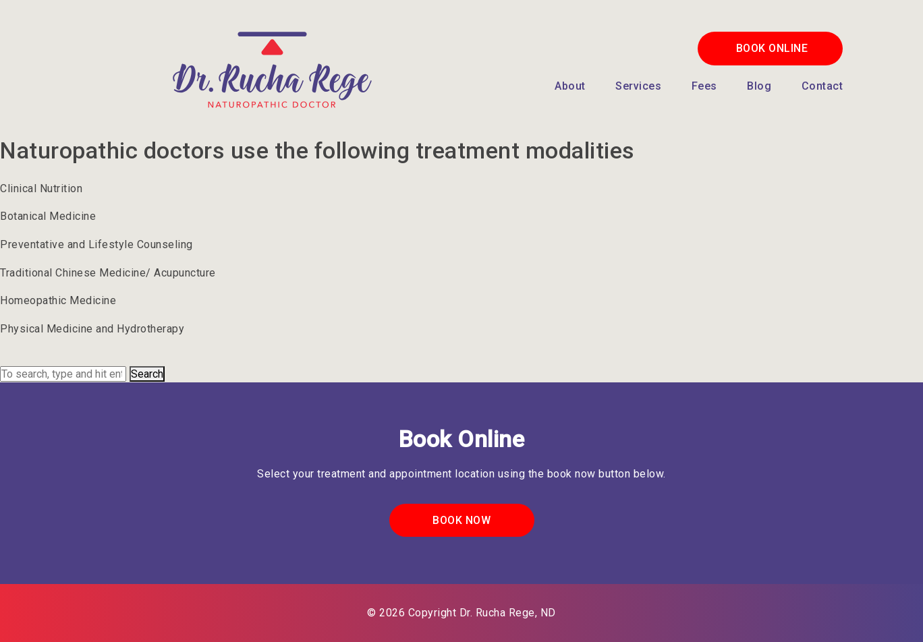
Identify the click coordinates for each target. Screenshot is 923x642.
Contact (822, 86)
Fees (704, 86)
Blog (759, 86)
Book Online (772, 48)
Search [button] (147, 374)
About (570, 86)
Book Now (461, 520)
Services (638, 86)
